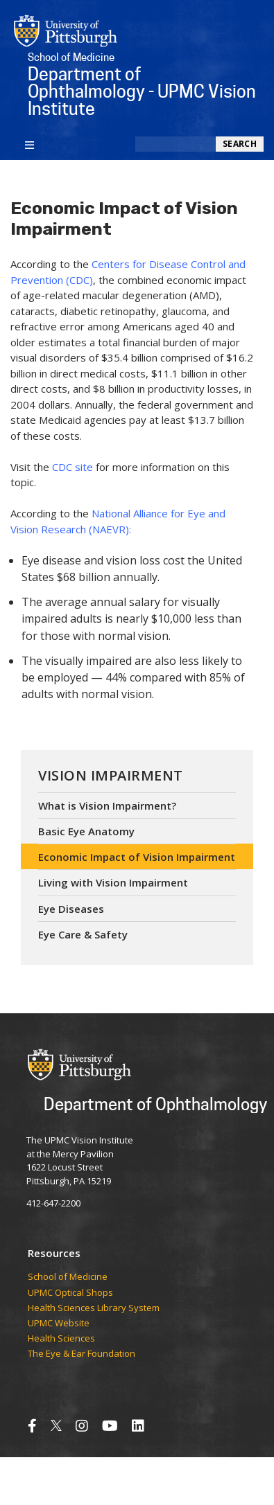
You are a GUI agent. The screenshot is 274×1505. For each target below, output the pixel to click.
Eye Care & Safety (83, 934)
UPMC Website (58, 1323)
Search (240, 144)
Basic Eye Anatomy (86, 831)
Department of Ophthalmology (155, 1103)
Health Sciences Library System (94, 1308)
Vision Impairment (110, 775)
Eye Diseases (71, 909)
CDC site (72, 467)
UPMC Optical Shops (70, 1293)
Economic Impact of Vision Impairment (136, 857)
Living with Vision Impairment (113, 882)
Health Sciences (61, 1338)
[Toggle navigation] (29, 144)
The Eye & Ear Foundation (81, 1354)
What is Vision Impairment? (107, 805)
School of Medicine (68, 1277)
